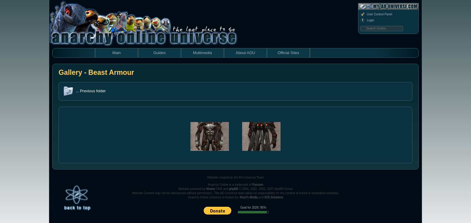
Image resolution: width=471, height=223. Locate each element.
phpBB (233, 189)
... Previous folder (91, 91)
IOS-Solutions (274, 197)
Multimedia (202, 52)
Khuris (210, 189)
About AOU (245, 52)
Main (116, 52)
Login (367, 20)
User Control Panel (376, 14)
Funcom (257, 184)
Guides (159, 52)
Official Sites (288, 52)
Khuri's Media (249, 197)
